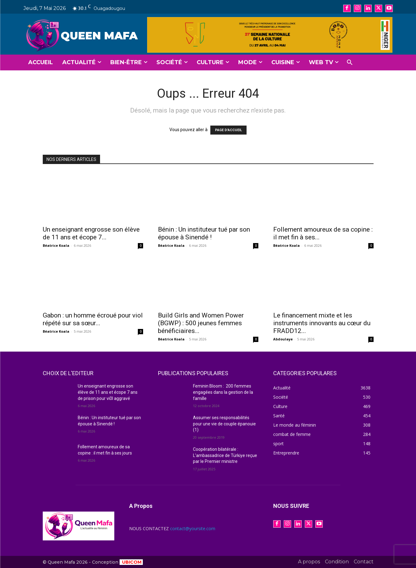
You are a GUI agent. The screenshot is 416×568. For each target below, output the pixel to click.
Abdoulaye (283, 339)
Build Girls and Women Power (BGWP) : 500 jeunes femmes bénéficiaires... (201, 323)
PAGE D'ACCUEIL (228, 130)
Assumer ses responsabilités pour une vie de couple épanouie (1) (224, 423)
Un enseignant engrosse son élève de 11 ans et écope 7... (91, 233)
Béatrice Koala (56, 245)
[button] (350, 62)
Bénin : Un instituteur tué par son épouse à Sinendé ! (204, 233)
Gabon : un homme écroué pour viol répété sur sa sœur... (93, 319)
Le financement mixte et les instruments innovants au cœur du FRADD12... (321, 323)
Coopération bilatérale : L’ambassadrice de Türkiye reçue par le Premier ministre (225, 455)
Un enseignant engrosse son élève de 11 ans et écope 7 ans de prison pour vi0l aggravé (108, 392)
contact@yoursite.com (192, 528)
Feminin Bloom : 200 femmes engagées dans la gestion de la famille (223, 392)
